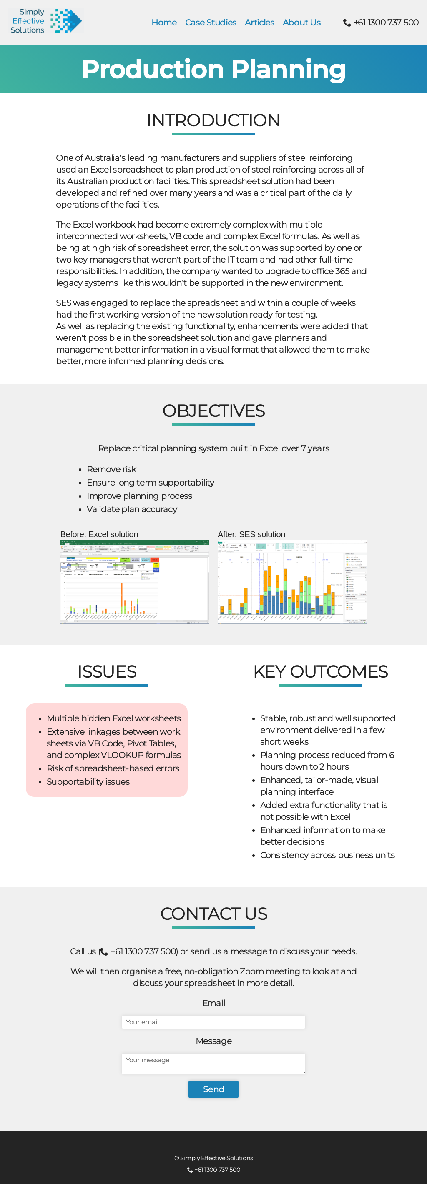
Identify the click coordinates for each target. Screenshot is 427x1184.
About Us (302, 23)
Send (213, 1089)
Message (214, 1041)
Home (164, 23)
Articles (259, 23)
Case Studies (210, 23)
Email (213, 1003)
